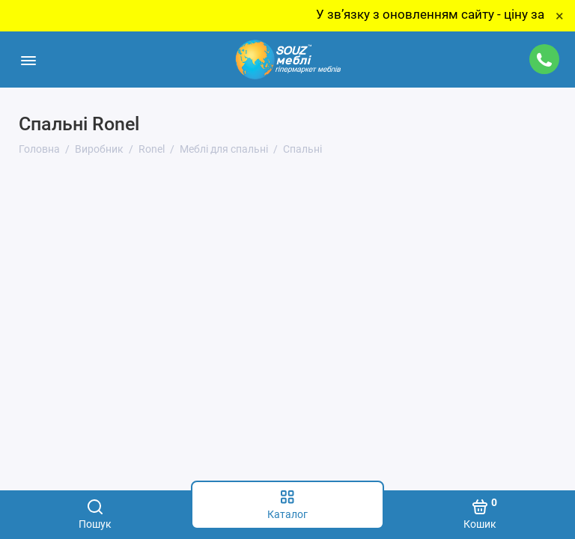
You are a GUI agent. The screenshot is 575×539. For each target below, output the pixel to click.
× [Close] (560, 15)
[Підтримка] (544, 59)
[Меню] (28, 59)
